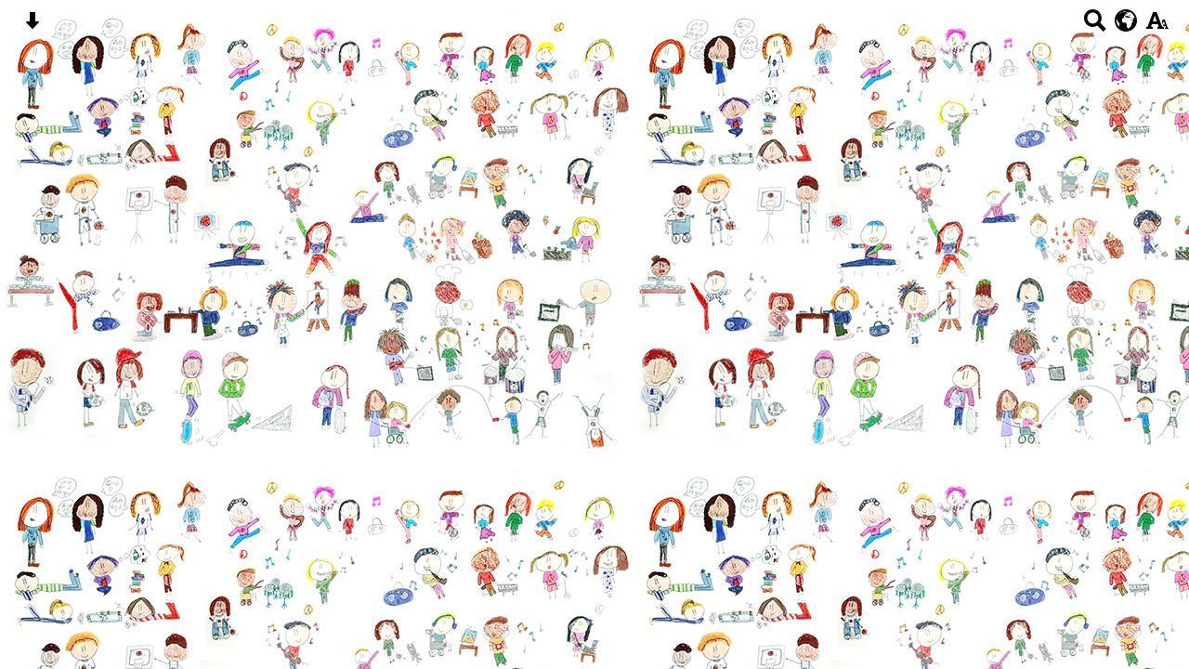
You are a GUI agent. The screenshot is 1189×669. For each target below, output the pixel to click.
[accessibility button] (1156, 26)
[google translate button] (1126, 20)
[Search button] (1094, 26)
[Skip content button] (32, 26)
